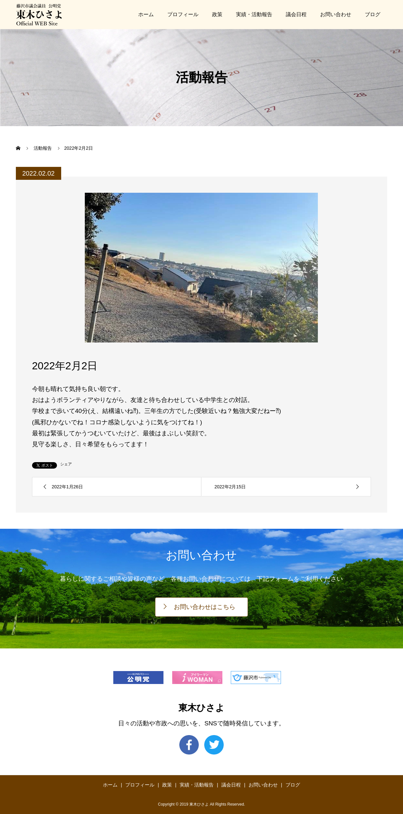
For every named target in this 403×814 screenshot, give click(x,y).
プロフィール (182, 14)
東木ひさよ (201, 708)
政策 (217, 14)
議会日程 (296, 14)
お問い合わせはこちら (204, 606)
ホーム (146, 14)
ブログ (372, 14)
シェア (66, 464)
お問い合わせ (335, 14)
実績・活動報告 (254, 14)
